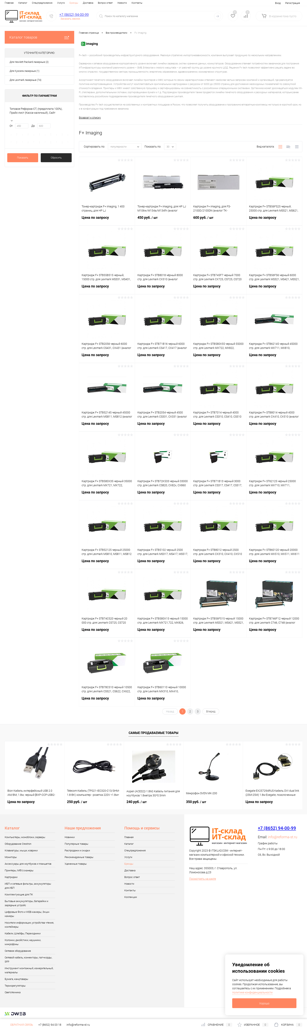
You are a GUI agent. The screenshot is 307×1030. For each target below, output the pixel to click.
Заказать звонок (70, 18)
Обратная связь (19, 1024)
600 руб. (218, 219)
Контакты (137, 3)
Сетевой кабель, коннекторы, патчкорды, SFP (28, 959)
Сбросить (56, 157)
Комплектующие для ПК (19, 894)
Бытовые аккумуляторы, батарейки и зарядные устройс (26, 903)
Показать (22, 157)
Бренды (74, 3)
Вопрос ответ (105, 3)
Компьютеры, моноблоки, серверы (25, 837)
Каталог (22, 3)
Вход (278, 3)
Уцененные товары (76, 863)
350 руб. (196, 802)
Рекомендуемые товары (79, 857)
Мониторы (11, 857)
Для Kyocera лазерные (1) (24, 70)
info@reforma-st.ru (282, 837)
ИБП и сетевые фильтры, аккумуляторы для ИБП (28, 885)
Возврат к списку (90, 117)
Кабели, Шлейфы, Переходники (23, 933)
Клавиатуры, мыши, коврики (21, 850)
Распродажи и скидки (77, 850)
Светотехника (13, 992)
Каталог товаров (39, 37)
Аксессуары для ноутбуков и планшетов (28, 863)
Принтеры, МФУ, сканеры (19, 870)
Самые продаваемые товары (153, 733)
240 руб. (136, 802)
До (33, 125)
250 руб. (77, 802)
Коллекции (130, 897)
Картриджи (11, 877)
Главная (9, 3)
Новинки (70, 837)
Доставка (88, 3)
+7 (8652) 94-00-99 (74, 15)
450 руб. (162, 219)
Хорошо (264, 1003)
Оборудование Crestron (18, 843)
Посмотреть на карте (202, 878)
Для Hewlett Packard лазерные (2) (29, 61)
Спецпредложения (42, 3)
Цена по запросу (107, 219)
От (11, 125)
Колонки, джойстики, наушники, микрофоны (23, 942)
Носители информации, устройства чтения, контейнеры (29, 924)
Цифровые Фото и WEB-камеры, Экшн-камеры (27, 913)
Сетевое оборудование (18, 950)
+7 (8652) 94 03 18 (49, 1024)
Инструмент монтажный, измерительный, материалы (29, 970)
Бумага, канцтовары (16, 979)
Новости (122, 3)
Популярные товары (76, 843)
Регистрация (292, 3)
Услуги (61, 3)
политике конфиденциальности (252, 992)
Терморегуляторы (15, 985)
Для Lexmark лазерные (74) (25, 79)
